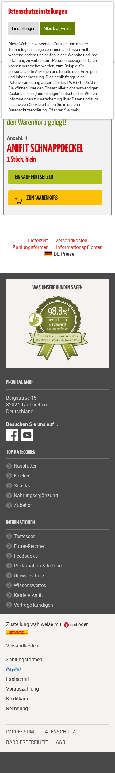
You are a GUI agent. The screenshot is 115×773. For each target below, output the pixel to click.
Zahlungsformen (31, 247)
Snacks (22, 485)
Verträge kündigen (33, 604)
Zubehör (23, 505)
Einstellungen (23, 28)
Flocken (22, 475)
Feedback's (26, 555)
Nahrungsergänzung (36, 495)
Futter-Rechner (29, 546)
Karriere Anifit (28, 595)
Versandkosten (71, 240)
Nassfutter (25, 465)
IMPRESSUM (20, 731)
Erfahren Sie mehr (63, 110)
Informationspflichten (79, 247)
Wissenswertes (30, 585)
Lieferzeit (38, 240)
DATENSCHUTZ (58, 731)
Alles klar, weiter (58, 28)
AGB (60, 742)
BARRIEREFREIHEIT (27, 741)
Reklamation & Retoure (38, 565)
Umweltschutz (29, 575)
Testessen (25, 536)
